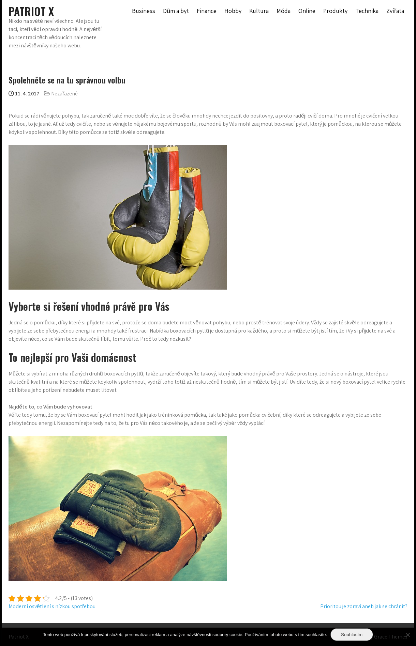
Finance (207, 11)
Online (306, 11)
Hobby (232, 11)
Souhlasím (351, 634)
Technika (366, 11)
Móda (284, 11)
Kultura (259, 11)
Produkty (335, 11)
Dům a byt (176, 11)
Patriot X (31, 11)
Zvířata (395, 11)
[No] (407, 634)
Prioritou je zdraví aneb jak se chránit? (363, 606)
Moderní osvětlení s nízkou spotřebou (52, 606)
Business (143, 11)
